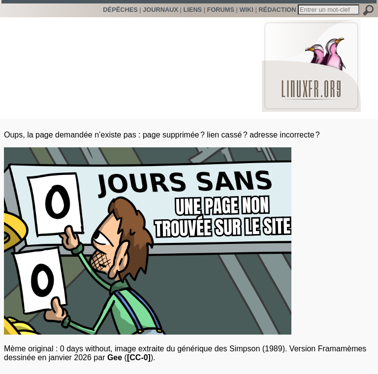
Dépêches (120, 9)
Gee (114, 357)
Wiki (246, 9)
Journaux (160, 9)
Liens (192, 9)
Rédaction (277, 9)
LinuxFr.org (311, 60)
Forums (220, 9)
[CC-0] (139, 357)
